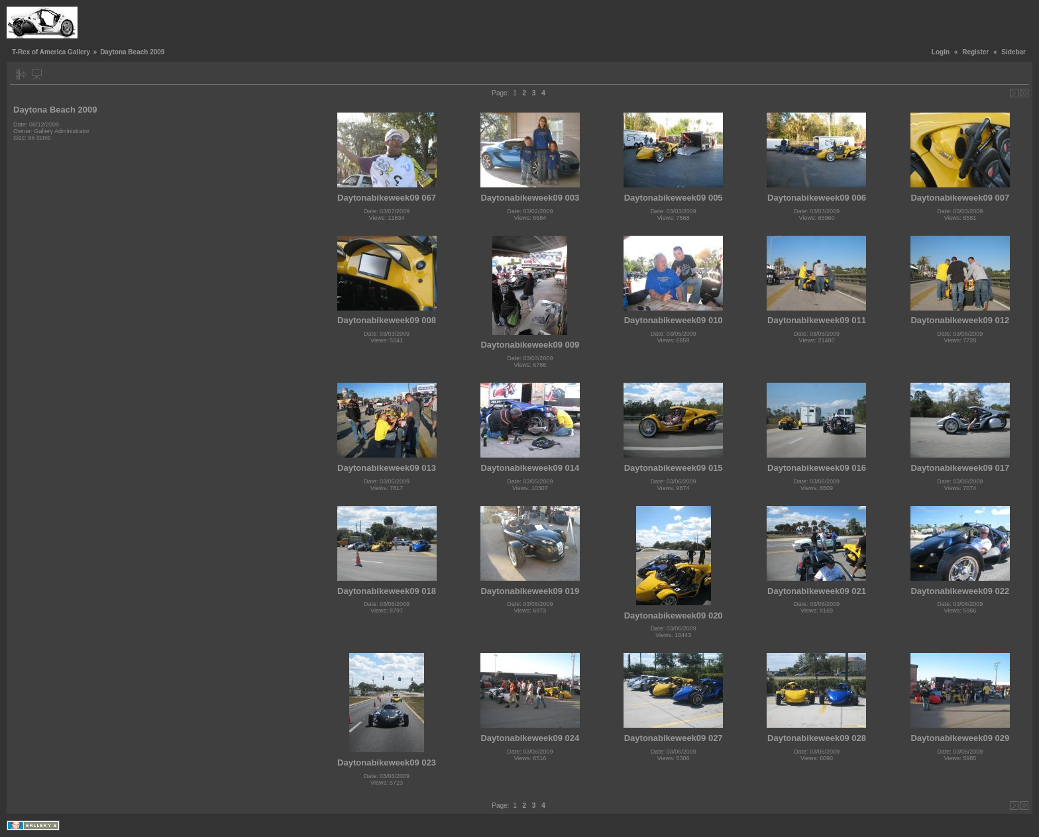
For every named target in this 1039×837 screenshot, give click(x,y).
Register (975, 52)
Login (941, 52)
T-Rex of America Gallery (51, 52)
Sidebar (1013, 52)
